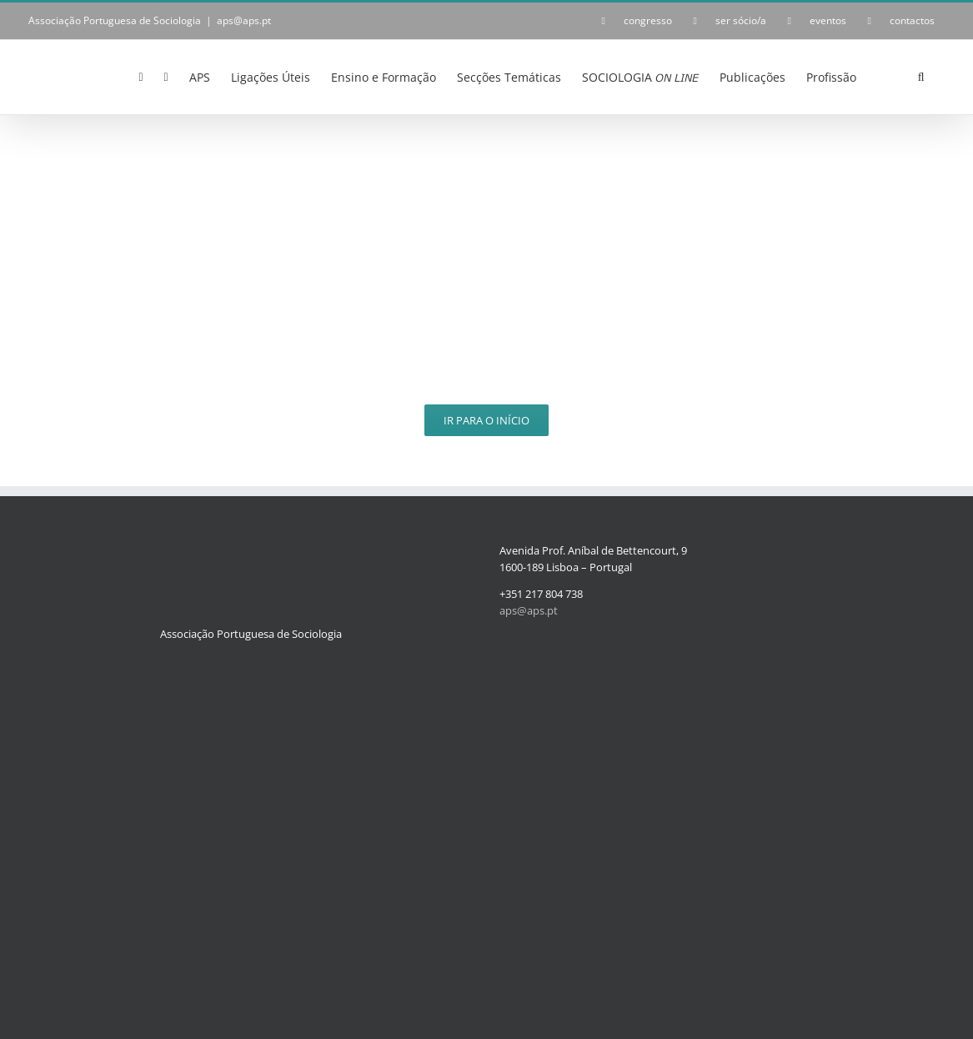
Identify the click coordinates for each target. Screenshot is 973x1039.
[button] (921, 76)
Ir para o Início (486, 420)
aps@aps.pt (244, 20)
